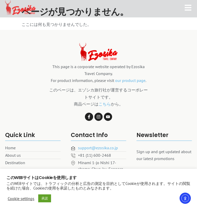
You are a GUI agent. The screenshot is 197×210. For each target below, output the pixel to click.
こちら (104, 104)
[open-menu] (188, 5)
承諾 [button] (44, 198)
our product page (130, 80)
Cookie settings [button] (21, 198)
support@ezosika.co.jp (98, 147)
